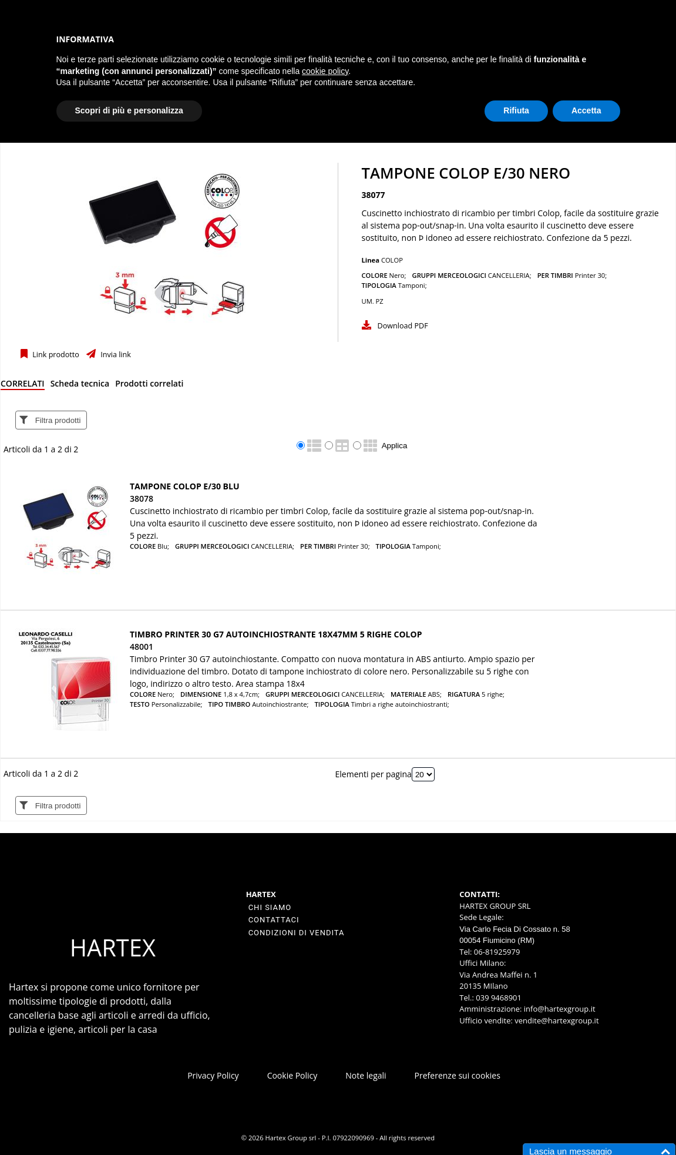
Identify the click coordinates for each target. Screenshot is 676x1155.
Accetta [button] (586, 110)
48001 (141, 646)
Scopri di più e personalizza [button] (129, 110)
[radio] (301, 445)
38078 (141, 498)
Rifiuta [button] (516, 110)
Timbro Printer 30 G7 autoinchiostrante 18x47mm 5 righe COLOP (276, 634)
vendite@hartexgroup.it (556, 1020)
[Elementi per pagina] (423, 774)
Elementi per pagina (373, 774)
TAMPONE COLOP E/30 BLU (184, 486)
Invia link (115, 355)
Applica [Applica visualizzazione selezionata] (395, 445)
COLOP (392, 260)
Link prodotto (55, 355)
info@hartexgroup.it (558, 1008)
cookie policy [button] (325, 71)
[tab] (23, 385)
